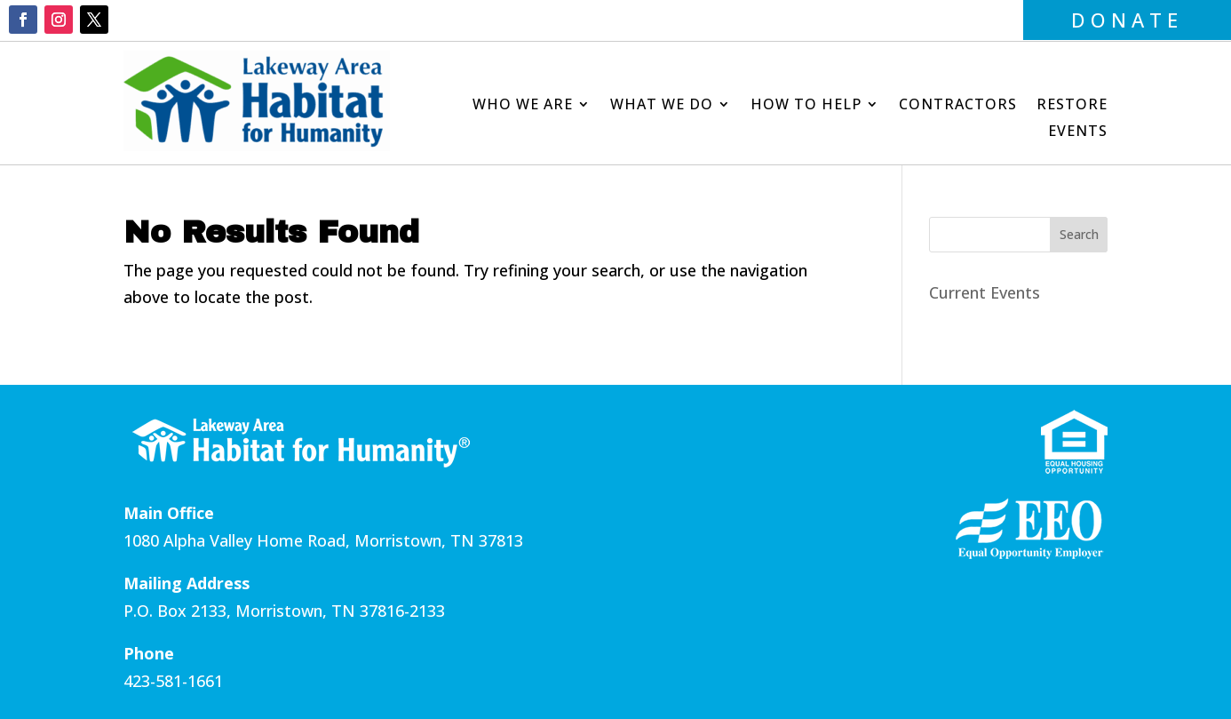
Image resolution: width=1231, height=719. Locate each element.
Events (1078, 132)
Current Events (984, 292)
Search (1079, 234)
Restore (1072, 106)
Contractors (958, 106)
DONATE (1127, 19)
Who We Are (523, 106)
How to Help (806, 106)
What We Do (661, 106)
